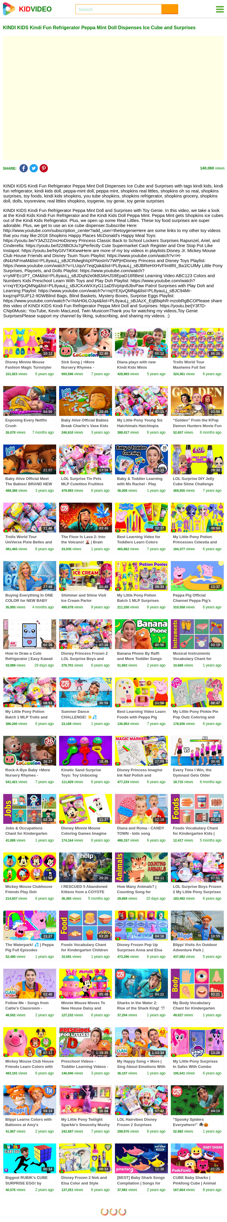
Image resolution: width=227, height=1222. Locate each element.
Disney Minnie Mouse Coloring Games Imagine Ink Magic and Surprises (83, 833)
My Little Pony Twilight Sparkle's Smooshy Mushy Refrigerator (85, 1124)
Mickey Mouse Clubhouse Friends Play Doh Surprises (28, 891)
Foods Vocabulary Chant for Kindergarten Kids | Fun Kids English (195, 833)
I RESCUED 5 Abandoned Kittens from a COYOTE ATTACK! (84, 891)
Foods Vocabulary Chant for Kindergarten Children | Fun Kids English (84, 950)
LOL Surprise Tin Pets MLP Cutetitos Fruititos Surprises (82, 483)
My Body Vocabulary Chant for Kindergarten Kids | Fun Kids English (194, 1008)
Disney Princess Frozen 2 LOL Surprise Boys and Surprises (84, 658)
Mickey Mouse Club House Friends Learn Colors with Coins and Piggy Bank (29, 1066)
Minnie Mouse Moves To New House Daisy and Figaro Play (83, 1008)
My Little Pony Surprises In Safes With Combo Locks (195, 1066)
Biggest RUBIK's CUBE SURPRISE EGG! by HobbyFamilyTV (26, 1182)
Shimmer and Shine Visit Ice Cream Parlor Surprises (83, 600)
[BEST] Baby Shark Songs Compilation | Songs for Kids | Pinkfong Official (141, 1182)
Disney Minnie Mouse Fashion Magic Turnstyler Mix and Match (28, 367)
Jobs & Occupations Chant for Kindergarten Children (26, 833)
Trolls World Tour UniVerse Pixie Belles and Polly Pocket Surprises (28, 542)
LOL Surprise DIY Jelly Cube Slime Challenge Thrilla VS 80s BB (193, 483)
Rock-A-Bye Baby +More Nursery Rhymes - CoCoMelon (27, 775)
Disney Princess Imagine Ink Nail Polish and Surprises (139, 775)
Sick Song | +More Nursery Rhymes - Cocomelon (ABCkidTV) (83, 367)
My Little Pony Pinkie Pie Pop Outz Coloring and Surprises (195, 716)
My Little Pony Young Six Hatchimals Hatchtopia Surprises (140, 425)
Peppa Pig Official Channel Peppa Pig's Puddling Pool (192, 600)
